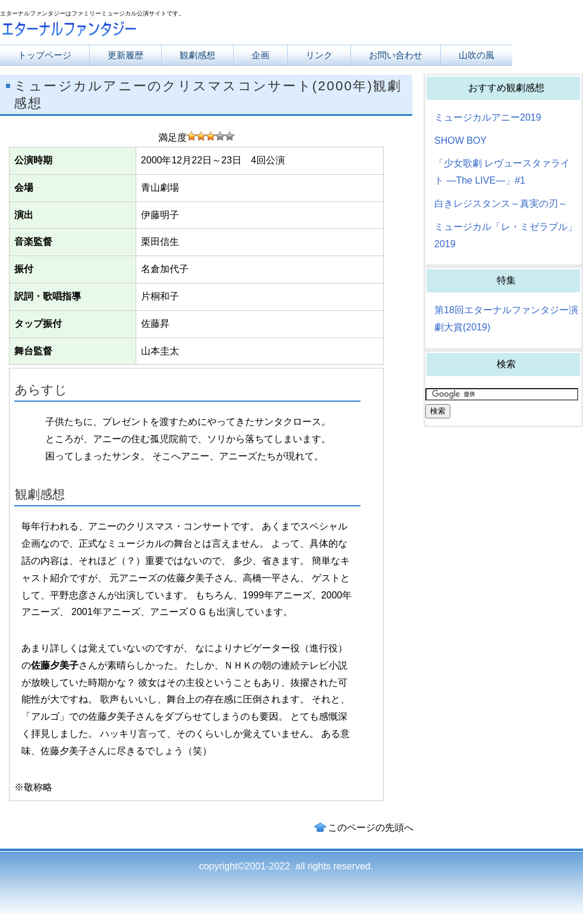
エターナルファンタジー (119, 31)
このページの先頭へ (370, 827)
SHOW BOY (460, 140)
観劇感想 (197, 55)
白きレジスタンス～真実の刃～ (501, 203)
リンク (319, 55)
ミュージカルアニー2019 (487, 117)
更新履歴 (125, 55)
